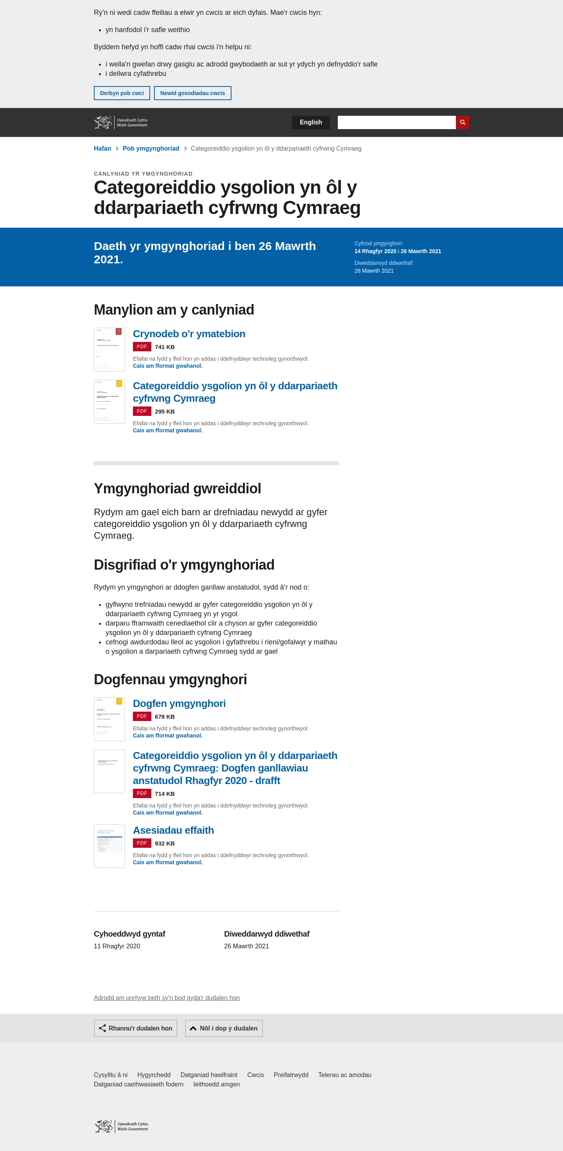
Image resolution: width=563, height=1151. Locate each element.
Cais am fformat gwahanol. (168, 366)
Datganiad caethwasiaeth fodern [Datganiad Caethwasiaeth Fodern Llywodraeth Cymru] (139, 1084)
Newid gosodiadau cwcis (192, 93)
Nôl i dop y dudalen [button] (229, 1028)
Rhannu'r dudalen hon (140, 1028)
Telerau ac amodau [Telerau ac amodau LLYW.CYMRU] (344, 1075)
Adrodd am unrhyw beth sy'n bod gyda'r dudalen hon (167, 998)
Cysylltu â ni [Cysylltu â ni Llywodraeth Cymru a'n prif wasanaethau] (110, 1075)
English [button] (311, 122)
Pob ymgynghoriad (151, 148)
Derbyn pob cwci (122, 93)
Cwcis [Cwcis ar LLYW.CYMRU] (255, 1075)
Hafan (102, 148)
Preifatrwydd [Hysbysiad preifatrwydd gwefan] (291, 1075)
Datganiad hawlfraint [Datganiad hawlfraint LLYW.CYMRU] (209, 1075)
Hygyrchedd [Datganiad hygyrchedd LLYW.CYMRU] (153, 1075)
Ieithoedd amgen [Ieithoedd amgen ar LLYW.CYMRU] (217, 1084)
